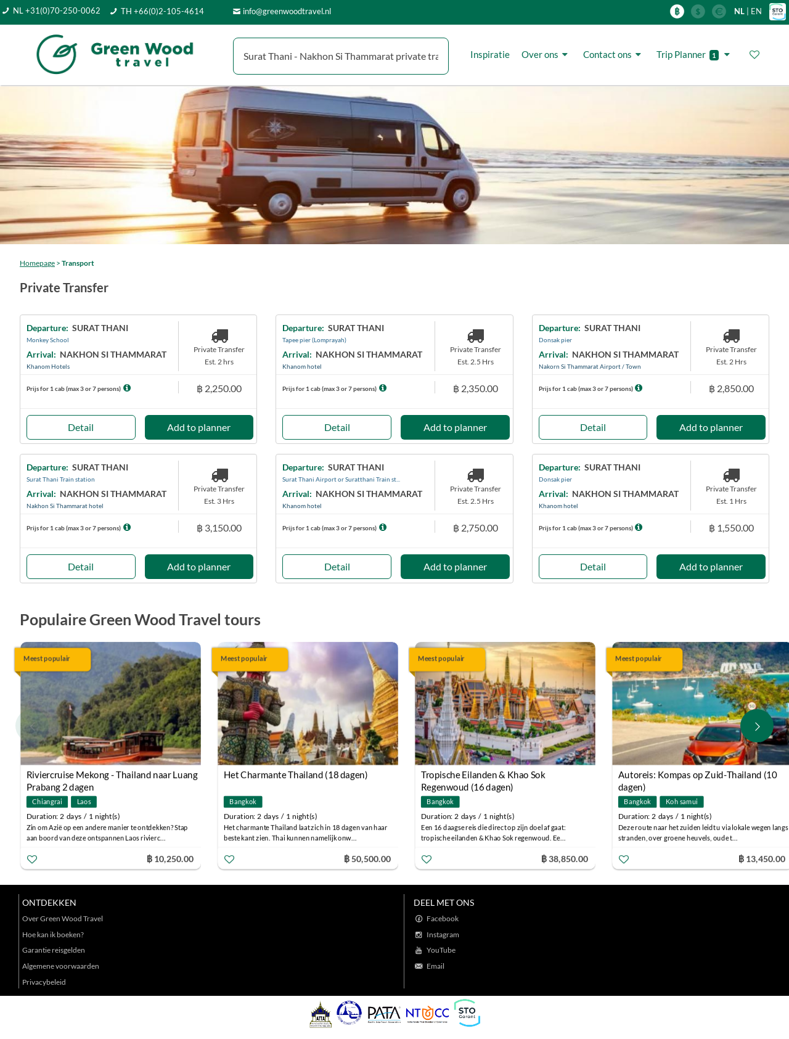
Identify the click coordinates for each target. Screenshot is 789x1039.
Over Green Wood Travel (62, 918)
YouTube (441, 950)
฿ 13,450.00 (761, 858)
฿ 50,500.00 (367, 858)
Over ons (546, 54)
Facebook (443, 918)
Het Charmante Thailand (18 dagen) (296, 774)
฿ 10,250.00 (170, 858)
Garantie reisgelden (53, 950)
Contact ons (614, 54)
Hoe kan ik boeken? (53, 934)
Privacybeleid (44, 982)
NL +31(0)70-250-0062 (56, 10)
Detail (81, 427)
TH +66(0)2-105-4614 (162, 11)
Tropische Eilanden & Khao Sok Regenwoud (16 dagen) (483, 776)
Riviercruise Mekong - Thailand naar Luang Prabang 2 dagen (112, 776)
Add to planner (199, 427)
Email (435, 966)
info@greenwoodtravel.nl (287, 11)
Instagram (443, 934)
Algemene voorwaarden (60, 966)
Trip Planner (695, 54)
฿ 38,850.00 (564, 858)
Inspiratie (490, 54)
